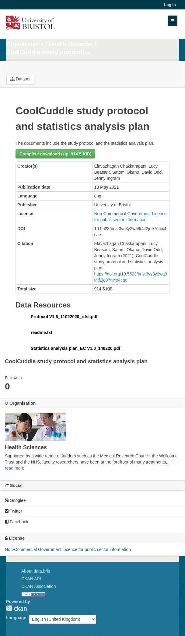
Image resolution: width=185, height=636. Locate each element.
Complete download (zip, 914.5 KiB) (55, 153)
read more (14, 468)
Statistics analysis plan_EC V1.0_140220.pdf (75, 348)
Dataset (20, 78)
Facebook (16, 521)
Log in (170, 4)
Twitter (13, 511)
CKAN (16, 608)
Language (16, 617)
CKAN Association (38, 586)
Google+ (15, 500)
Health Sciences (71, 44)
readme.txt (41, 332)
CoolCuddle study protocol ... (48, 52)
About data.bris (35, 571)
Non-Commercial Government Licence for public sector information (68, 549)
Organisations (25, 44)
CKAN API (31, 578)
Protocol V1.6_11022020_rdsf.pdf (64, 316)
